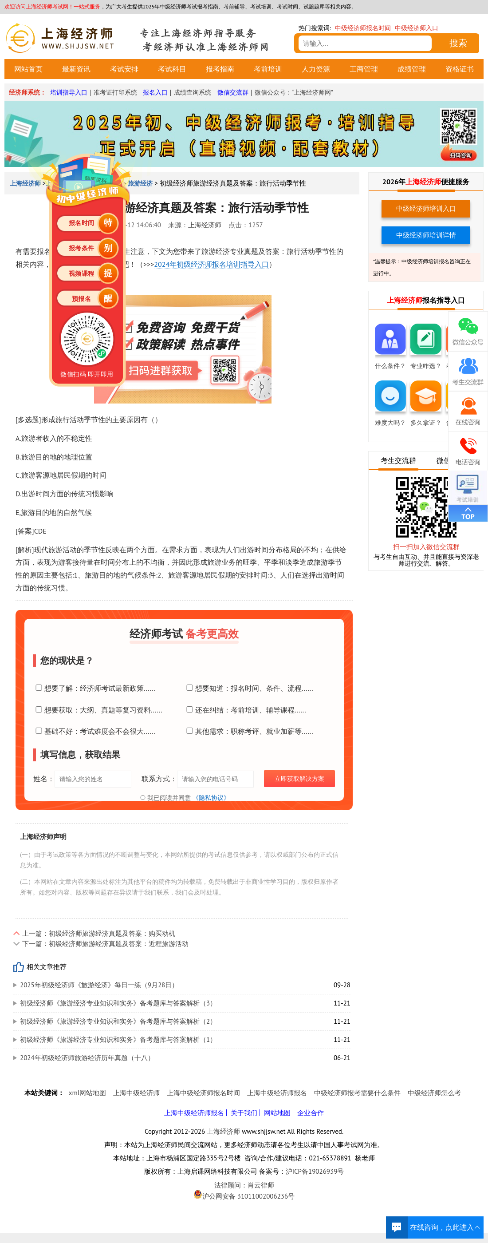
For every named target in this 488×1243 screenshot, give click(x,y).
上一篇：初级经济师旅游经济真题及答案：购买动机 (98, 933)
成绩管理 (411, 68)
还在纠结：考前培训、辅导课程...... (245, 709)
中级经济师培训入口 (426, 208)
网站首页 (28, 68)
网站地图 (277, 1112)
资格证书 (459, 68)
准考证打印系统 (115, 92)
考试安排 (124, 68)
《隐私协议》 (211, 798)
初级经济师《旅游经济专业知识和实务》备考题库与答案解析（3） (118, 1003)
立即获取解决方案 (299, 779)
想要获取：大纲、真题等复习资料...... (97, 709)
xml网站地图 (87, 1093)
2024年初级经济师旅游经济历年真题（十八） (87, 1057)
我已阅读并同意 (184, 798)
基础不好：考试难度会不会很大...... (94, 731)
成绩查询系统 (192, 92)
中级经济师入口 (416, 28)
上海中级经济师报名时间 (203, 1093)
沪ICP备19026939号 (315, 1171)
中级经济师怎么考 (434, 1093)
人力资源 (316, 68)
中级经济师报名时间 (363, 28)
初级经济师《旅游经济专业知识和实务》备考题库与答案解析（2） (118, 1021)
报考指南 (220, 68)
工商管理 (364, 68)
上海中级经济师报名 (277, 1093)
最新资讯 (76, 68)
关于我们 (244, 1112)
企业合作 (310, 1112)
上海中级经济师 (136, 1093)
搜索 (458, 43)
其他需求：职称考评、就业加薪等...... (248, 731)
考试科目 (172, 68)
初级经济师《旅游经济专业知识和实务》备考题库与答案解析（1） (118, 1039)
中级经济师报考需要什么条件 (357, 1093)
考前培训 (268, 68)
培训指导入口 (68, 92)
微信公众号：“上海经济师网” (294, 92)
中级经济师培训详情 (426, 235)
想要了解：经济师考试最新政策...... (94, 688)
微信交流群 (232, 92)
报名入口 (155, 92)
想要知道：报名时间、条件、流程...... (248, 688)
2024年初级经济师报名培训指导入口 (211, 264)
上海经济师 (204, 225)
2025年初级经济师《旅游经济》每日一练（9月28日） (99, 985)
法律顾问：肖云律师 (244, 1185)
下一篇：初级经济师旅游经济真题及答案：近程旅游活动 (105, 943)
